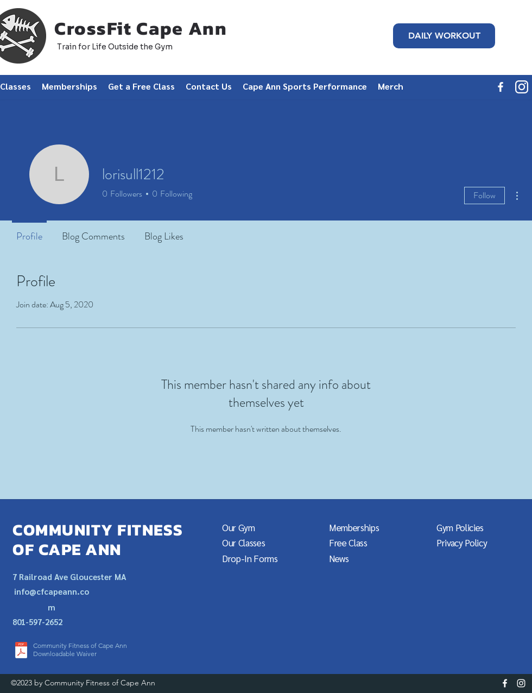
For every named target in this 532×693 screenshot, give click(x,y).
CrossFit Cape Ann (140, 28)
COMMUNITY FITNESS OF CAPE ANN (97, 540)
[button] (141, 86)
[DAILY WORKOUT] (444, 35)
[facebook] (500, 86)
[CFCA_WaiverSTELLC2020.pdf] (21, 651)
